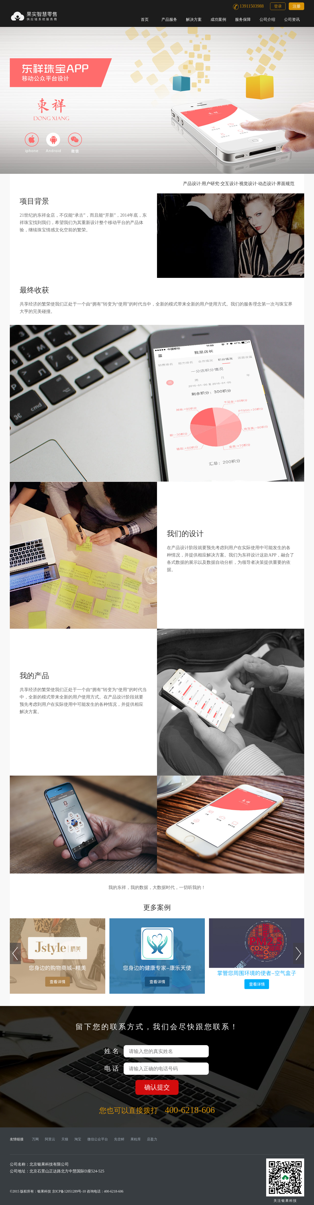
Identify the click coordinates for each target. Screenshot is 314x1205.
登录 (278, 6)
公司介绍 (267, 19)
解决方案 (194, 19)
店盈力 (152, 1139)
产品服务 (169, 19)
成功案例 (218, 19)
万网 (35, 1139)
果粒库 (136, 1139)
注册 (297, 6)
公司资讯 (292, 19)
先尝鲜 (119, 1139)
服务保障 (243, 19)
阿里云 (50, 1139)
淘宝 (77, 1139)
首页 (145, 19)
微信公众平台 (97, 1139)
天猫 (64, 1139)
